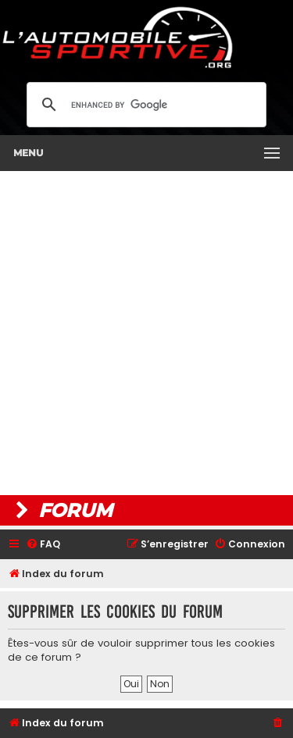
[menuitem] (43, 544)
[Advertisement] (146, 333)
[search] (144, 104)
